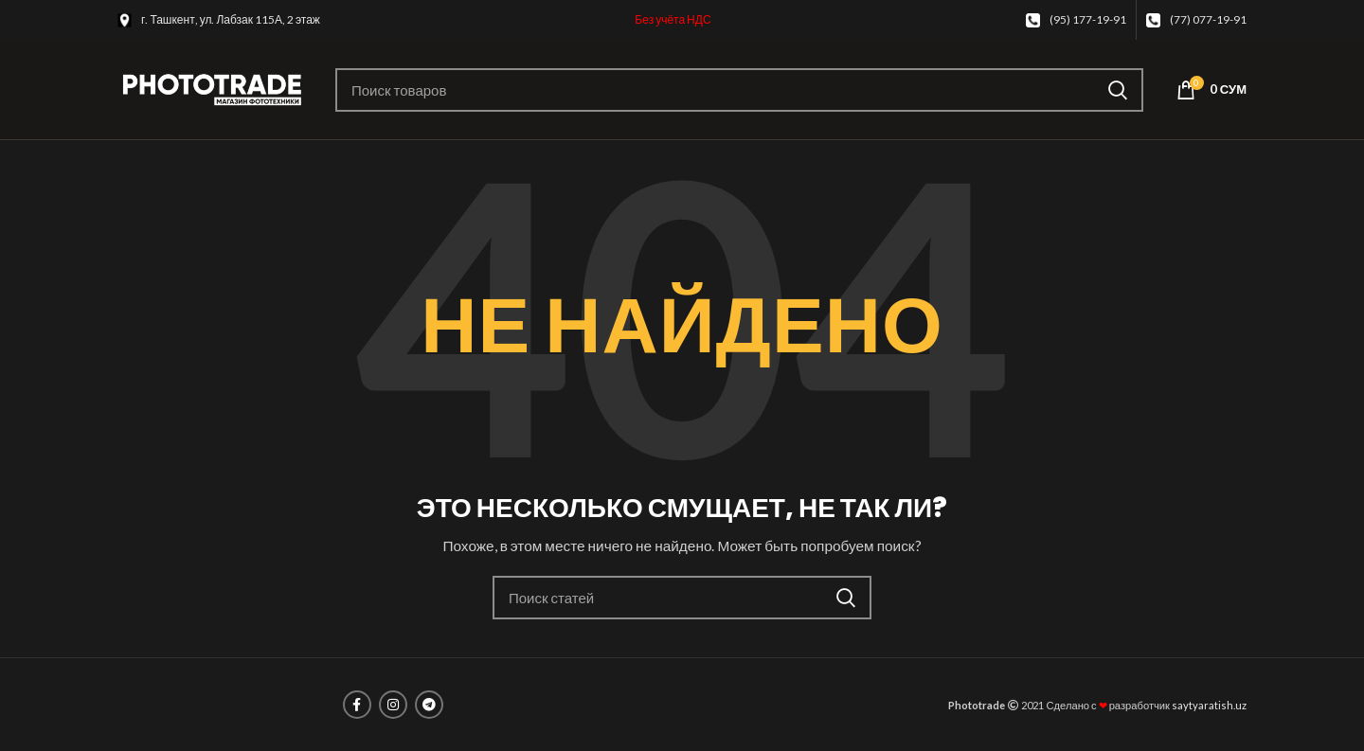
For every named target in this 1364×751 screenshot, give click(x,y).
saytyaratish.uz (1209, 705)
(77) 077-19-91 (1208, 19)
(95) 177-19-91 (1088, 19)
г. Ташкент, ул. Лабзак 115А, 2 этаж (230, 19)
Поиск (1117, 90)
